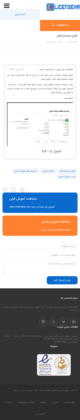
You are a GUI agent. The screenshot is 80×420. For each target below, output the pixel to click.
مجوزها (43, 402)
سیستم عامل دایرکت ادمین (25, 171)
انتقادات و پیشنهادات (26, 402)
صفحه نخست (72, 42)
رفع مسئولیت (69, 402)
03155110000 (63, 25)
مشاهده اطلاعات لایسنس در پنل (40, 225)
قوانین (55, 402)
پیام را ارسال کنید (62, 280)
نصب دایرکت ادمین (67, 176)
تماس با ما (40, 414)
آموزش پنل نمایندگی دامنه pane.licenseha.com (40, 202)
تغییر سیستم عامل (67, 171)
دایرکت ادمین (48, 171)
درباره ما (8, 402)
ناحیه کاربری (20, 14)
